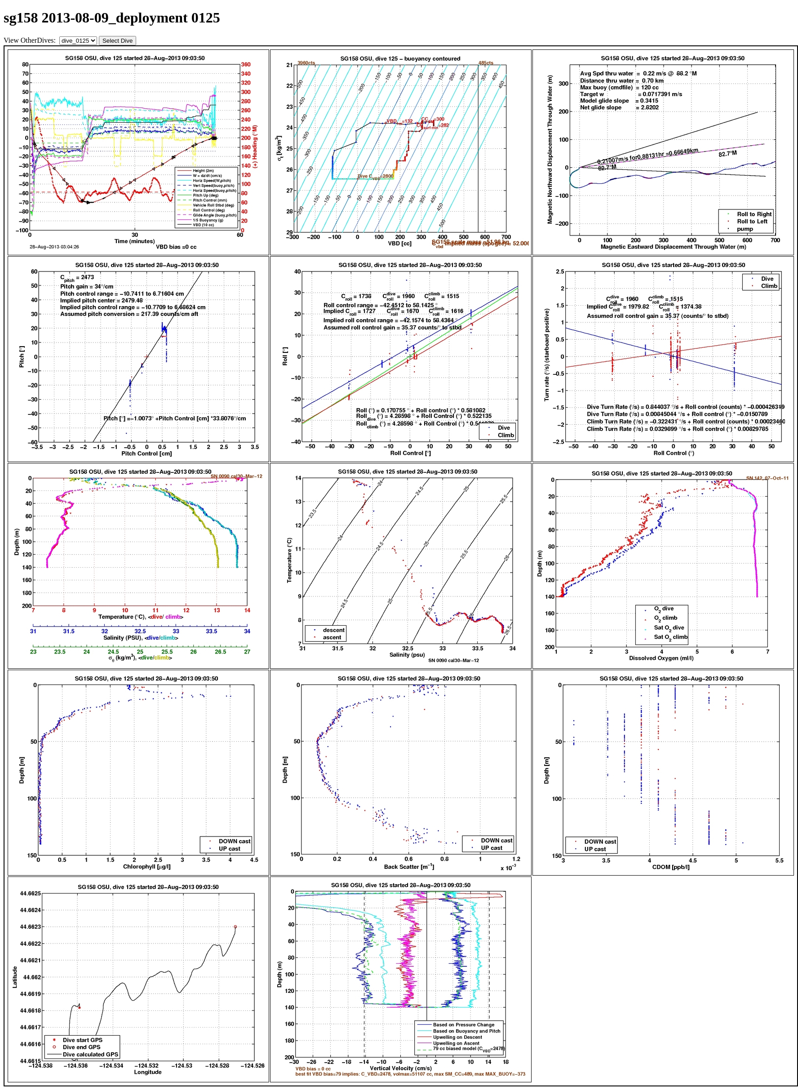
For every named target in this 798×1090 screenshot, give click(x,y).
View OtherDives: (31, 40)
